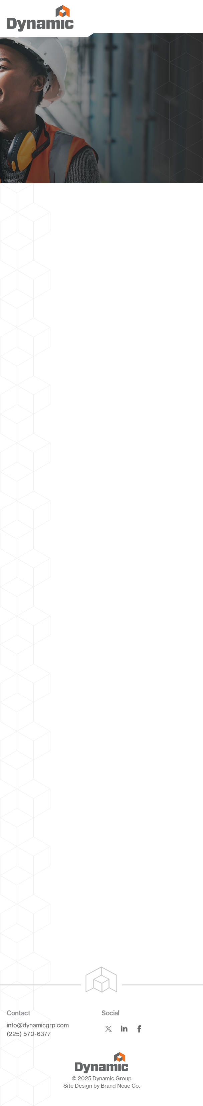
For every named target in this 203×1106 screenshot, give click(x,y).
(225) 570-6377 (29, 1033)
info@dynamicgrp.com (38, 1025)
